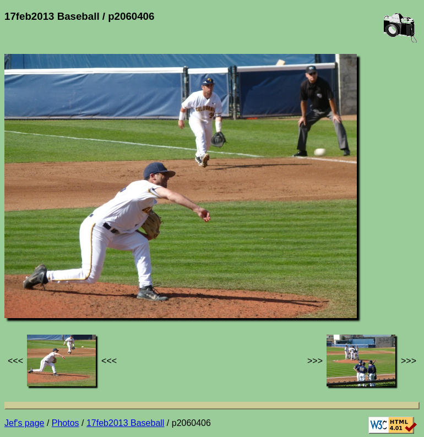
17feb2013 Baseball (125, 423)
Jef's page (24, 423)
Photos (65, 423)
